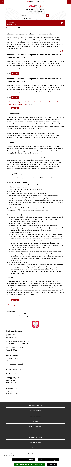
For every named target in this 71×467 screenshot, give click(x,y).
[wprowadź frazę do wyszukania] (34, 15)
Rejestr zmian (35, 432)
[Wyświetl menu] (69, 2)
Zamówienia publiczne (35, 410)
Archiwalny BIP (10, 391)
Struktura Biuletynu (35, 416)
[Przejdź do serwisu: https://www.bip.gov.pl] (35, 2)
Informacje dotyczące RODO (8, 455)
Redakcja (35, 421)
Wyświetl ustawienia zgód (48, 460)
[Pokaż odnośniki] (2, 2)
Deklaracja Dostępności (35, 437)
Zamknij (52, 464)
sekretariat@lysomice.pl (16, 364)
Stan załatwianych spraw (35, 405)
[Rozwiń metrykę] (15, 73)
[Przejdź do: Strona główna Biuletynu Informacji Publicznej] (7, 28)
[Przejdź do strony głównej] (35, 9)
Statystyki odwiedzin (35, 442)
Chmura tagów (35, 448)
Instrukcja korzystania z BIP (35, 426)
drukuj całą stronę (13, 305)
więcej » (61, 51)
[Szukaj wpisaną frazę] (48, 15)
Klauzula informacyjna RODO (24, 460)
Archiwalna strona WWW (12, 393)
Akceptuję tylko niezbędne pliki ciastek (29, 464)
